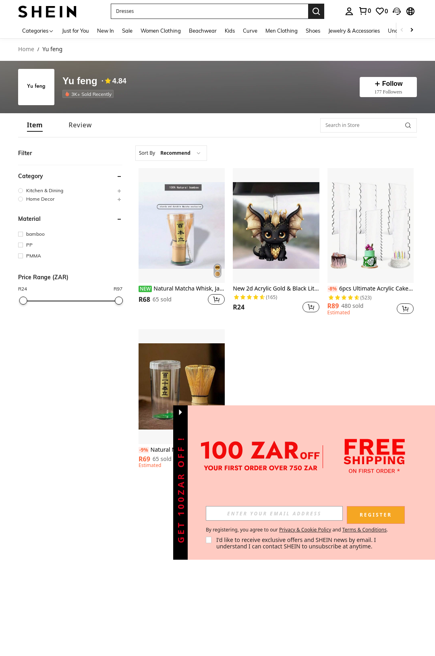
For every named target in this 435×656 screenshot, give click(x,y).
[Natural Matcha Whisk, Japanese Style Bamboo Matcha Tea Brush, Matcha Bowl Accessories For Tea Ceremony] (182, 225)
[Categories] (38, 30)
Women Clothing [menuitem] (161, 30)
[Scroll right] (411, 30)
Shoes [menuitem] (313, 30)
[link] (364, 11)
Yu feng (79, 81)
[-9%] (144, 450)
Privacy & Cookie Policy (305, 529)
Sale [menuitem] (127, 30)
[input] (274, 513)
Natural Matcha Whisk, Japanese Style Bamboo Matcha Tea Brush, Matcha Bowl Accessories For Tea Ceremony (182, 288)
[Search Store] (408, 125)
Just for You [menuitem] (75, 30)
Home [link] (26, 49)
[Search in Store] (368, 125)
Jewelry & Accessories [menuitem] (354, 30)
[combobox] (171, 153)
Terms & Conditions (364, 529)
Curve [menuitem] (250, 30)
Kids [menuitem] (230, 30)
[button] (209, 11)
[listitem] (89, 94)
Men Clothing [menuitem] (281, 30)
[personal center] (349, 11)
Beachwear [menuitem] (203, 30)
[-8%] (332, 289)
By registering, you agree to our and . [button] (297, 530)
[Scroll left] (402, 30)
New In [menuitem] (105, 30)
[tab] (35, 125)
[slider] (23, 301)
